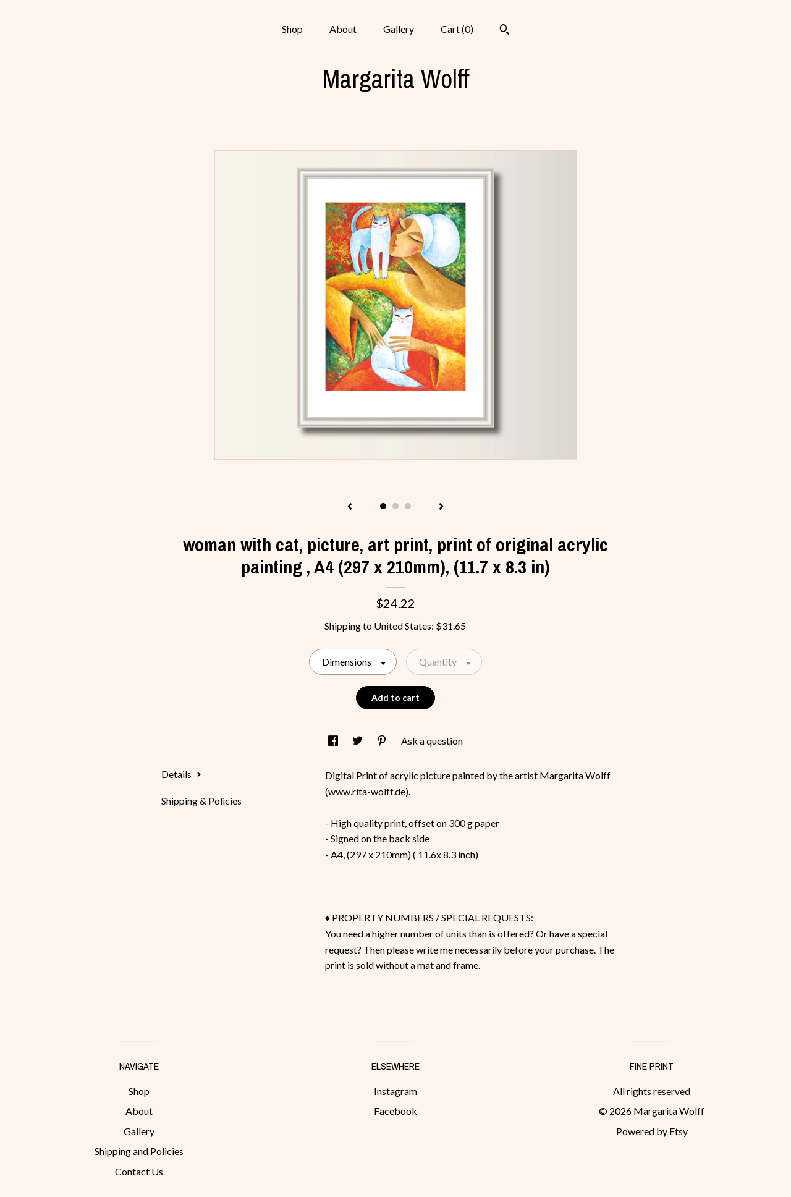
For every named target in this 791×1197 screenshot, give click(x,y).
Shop (292, 29)
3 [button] (408, 506)
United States (402, 626)
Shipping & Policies (201, 800)
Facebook (395, 1111)
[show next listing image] (441, 507)
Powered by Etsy (652, 1131)
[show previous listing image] (350, 507)
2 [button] (395, 506)
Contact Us (139, 1171)
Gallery (398, 29)
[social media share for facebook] (334, 741)
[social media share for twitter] (358, 741)
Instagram (395, 1091)
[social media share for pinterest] (383, 741)
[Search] (504, 31)
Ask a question (432, 741)
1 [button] (383, 506)
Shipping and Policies (139, 1151)
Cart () (457, 29)
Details (181, 774)
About (343, 29)
